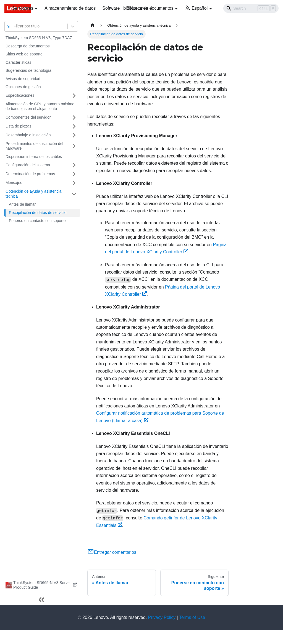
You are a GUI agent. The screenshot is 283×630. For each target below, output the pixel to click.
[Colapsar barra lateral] (41, 599)
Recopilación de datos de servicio (38, 212)
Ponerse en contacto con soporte (37, 220)
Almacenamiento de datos (70, 8)
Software (111, 8)
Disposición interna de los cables (34, 156)
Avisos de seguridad (23, 78)
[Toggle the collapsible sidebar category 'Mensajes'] (74, 182)
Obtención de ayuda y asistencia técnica (33, 193)
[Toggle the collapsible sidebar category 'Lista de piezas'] (74, 126)
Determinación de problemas (30, 174)
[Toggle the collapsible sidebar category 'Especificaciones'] (74, 95)
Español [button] (196, 8)
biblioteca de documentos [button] (148, 8)
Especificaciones (20, 95)
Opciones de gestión (23, 87)
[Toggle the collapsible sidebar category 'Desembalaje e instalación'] (74, 135)
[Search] (251, 8)
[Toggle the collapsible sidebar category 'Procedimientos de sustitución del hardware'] (74, 146)
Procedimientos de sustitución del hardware (34, 146)
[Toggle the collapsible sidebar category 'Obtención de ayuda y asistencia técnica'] (74, 193)
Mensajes (14, 182)
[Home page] (92, 25)
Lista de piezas (18, 126)
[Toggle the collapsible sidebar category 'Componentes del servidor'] (74, 117)
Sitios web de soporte (24, 54)
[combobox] (14, 26)
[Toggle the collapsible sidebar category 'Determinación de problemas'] (74, 174)
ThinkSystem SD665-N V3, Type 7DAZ (39, 37)
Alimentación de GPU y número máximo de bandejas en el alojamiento (40, 106)
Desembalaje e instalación (28, 135)
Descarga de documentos (28, 46)
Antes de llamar (22, 204)
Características (18, 62)
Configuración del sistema (28, 165)
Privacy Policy (162, 617)
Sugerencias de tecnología (28, 70)
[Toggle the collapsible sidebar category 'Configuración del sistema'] (74, 165)
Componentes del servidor (28, 117)
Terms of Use (192, 617)
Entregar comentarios (111, 552)
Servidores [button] (22, 8)
